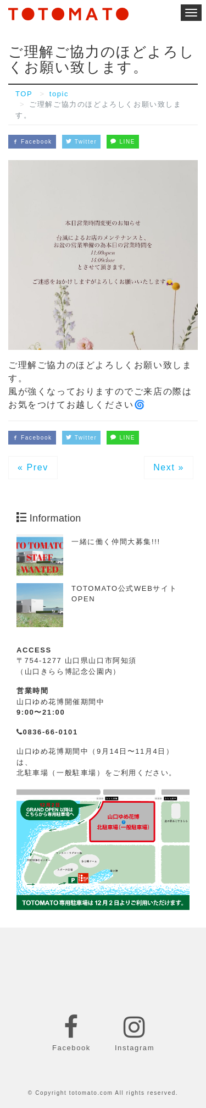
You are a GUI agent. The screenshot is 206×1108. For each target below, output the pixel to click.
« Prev (33, 467)
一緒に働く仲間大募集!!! (115, 541)
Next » (168, 467)
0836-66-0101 (47, 732)
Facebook (32, 142)
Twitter (81, 142)
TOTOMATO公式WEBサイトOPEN (124, 594)
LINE (122, 142)
